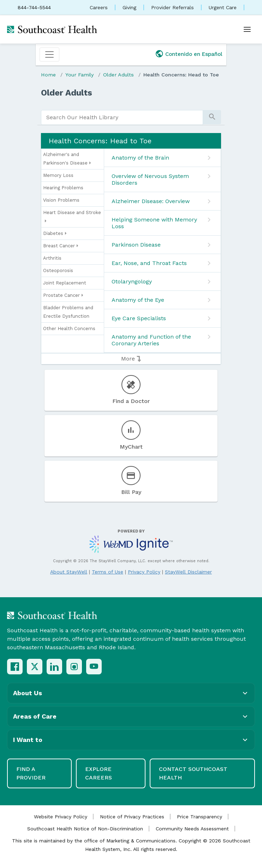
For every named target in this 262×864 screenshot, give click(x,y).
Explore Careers (98, 773)
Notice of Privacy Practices (132, 816)
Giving (129, 7)
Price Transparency (199, 816)
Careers (99, 7)
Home (48, 74)
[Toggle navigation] (49, 54)
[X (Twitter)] (34, 666)
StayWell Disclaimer (188, 572)
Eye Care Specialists (139, 318)
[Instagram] (74, 666)
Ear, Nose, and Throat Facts (149, 263)
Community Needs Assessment (192, 828)
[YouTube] (94, 666)
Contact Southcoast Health (193, 773)
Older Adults (118, 74)
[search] (122, 117)
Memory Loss (58, 175)
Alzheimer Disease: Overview (151, 201)
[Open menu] (247, 29)
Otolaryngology (132, 281)
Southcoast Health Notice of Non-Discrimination (85, 828)
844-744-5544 (34, 7)
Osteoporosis (58, 270)
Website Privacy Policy (60, 816)
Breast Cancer (60, 246)
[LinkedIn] (54, 666)
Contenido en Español (193, 54)
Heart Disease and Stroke (72, 217)
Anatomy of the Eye (138, 299)
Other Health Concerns (69, 328)
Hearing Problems (63, 187)
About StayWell (68, 572)
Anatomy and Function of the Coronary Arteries (151, 340)
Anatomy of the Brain (140, 157)
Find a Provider (31, 773)
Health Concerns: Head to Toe (181, 74)
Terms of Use (107, 572)
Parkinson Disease (136, 244)
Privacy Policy (144, 572)
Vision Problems (61, 200)
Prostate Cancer (63, 295)
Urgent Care (223, 7)
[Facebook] (15, 666)
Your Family (79, 74)
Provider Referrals (172, 7)
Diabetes (55, 233)
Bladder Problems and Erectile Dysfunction (68, 312)
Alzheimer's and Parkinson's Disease (67, 159)
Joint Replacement (64, 283)
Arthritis (52, 258)
